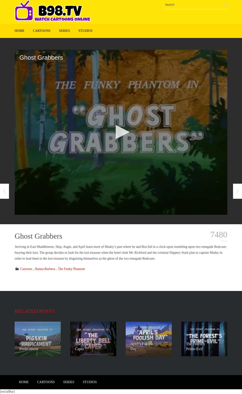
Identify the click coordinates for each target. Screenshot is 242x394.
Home (19, 31)
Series (64, 31)
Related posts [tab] (35, 311)
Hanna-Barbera (45, 269)
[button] (121, 132)
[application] (121, 132)
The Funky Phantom (71, 269)
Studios (85, 31)
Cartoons (41, 31)
